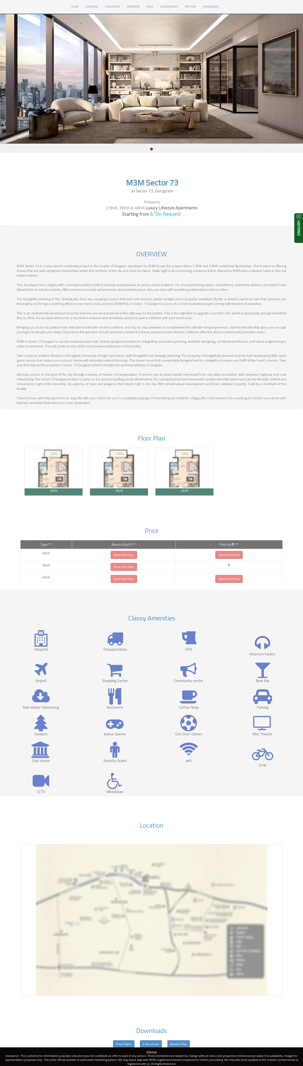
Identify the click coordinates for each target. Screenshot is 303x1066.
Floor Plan (112, 6)
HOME (76, 6)
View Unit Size (124, 563)
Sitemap (151, 1051)
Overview (92, 6)
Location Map (169, 6)
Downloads (211, 6)
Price (150, 6)
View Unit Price (229, 563)
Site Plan (190, 6)
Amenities (133, 6)
